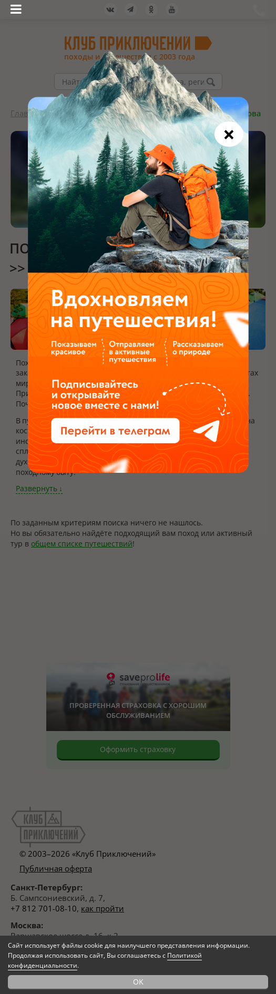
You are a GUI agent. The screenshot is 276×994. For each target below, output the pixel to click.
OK (138, 982)
